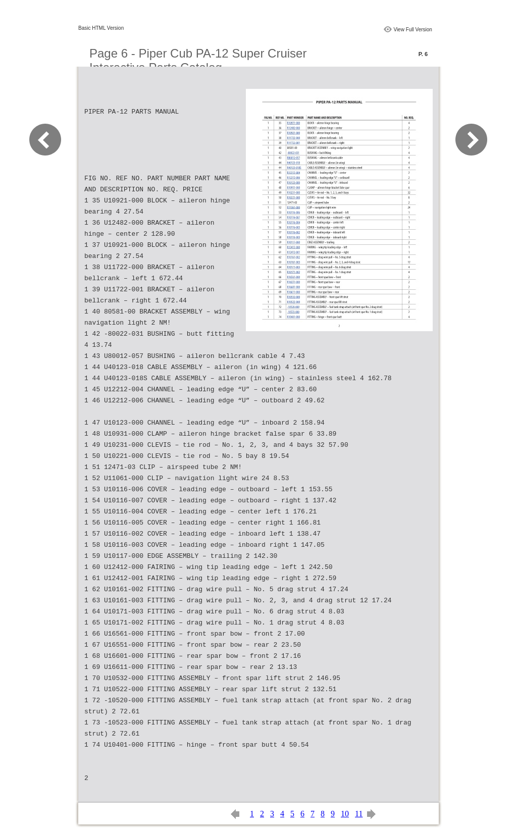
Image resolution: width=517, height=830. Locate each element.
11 (359, 813)
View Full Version (412, 29)
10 (345, 813)
